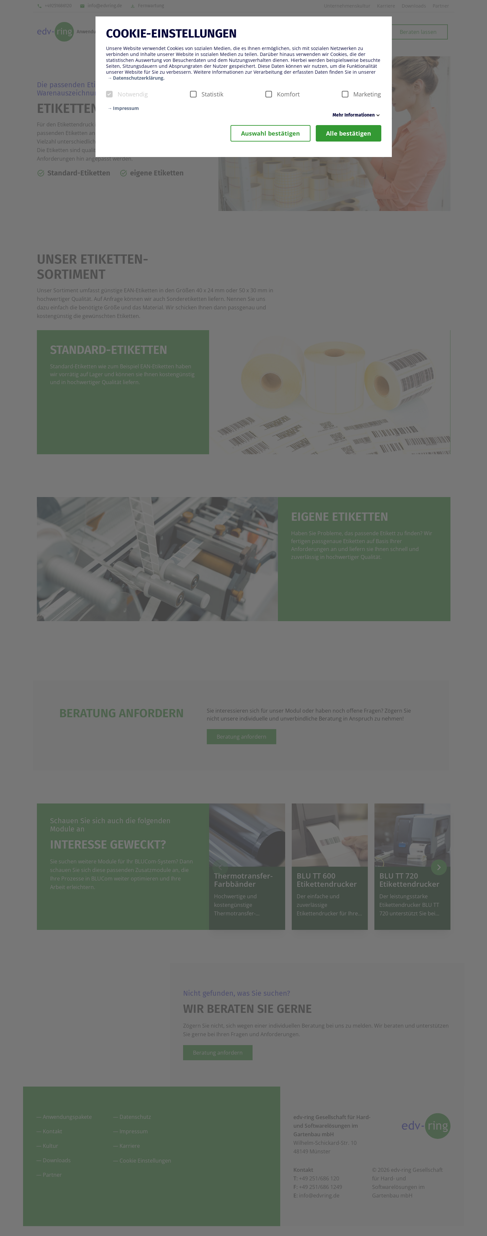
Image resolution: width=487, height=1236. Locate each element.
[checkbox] (109, 94)
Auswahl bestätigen (270, 133)
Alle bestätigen (348, 133)
